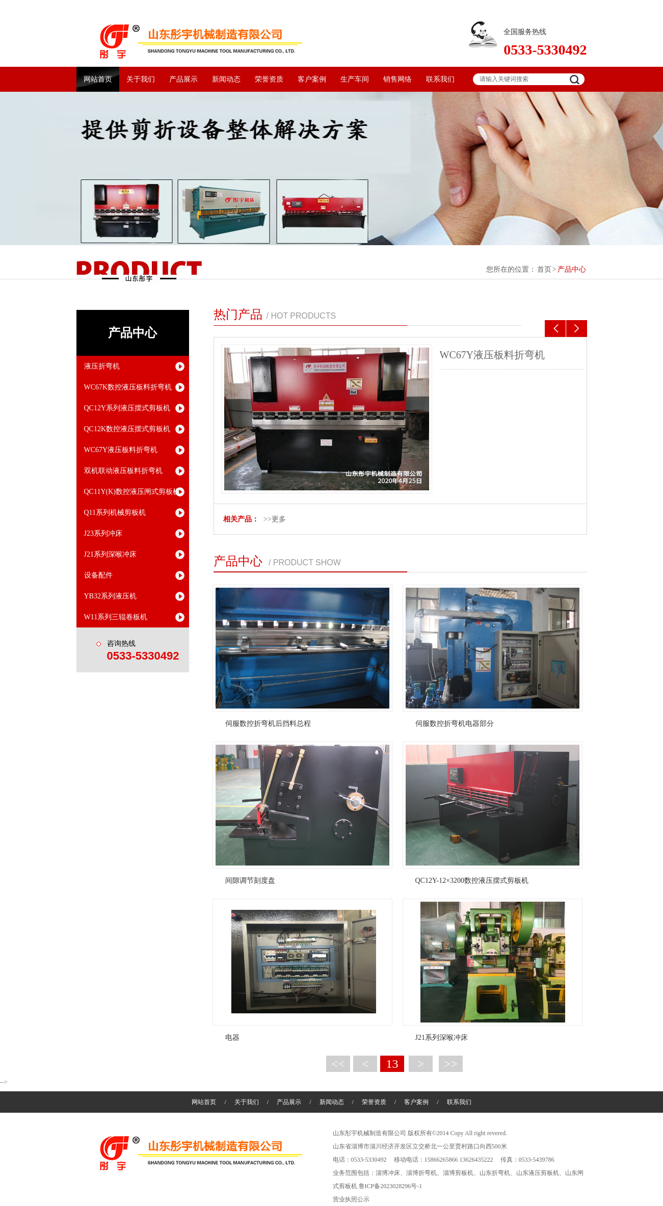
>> (451, 1063)
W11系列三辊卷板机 (116, 617)
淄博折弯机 (421, 1172)
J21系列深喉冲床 (110, 554)
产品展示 (183, 79)
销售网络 (397, 79)
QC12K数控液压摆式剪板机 (127, 429)
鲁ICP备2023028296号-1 (390, 1186)
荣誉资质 (269, 79)
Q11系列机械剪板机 (115, 512)
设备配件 (98, 575)
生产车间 (354, 79)
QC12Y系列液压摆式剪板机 (127, 408)
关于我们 (140, 79)
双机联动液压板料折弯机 (123, 471)
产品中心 (572, 269)
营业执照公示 (351, 1199)
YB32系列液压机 (110, 596)
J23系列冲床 (103, 533)
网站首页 (98, 79)
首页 (544, 269)
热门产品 (238, 314)
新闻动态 (226, 79)
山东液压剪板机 (537, 1172)
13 (392, 1063)
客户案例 (312, 79)
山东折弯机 (495, 1172)
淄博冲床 (388, 1172)
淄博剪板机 (458, 1172)
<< (338, 1063)
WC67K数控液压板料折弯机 (128, 387)
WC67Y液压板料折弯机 (492, 354)
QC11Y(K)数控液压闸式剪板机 (132, 491)
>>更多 (274, 519)
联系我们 (440, 79)
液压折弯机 (102, 366)
